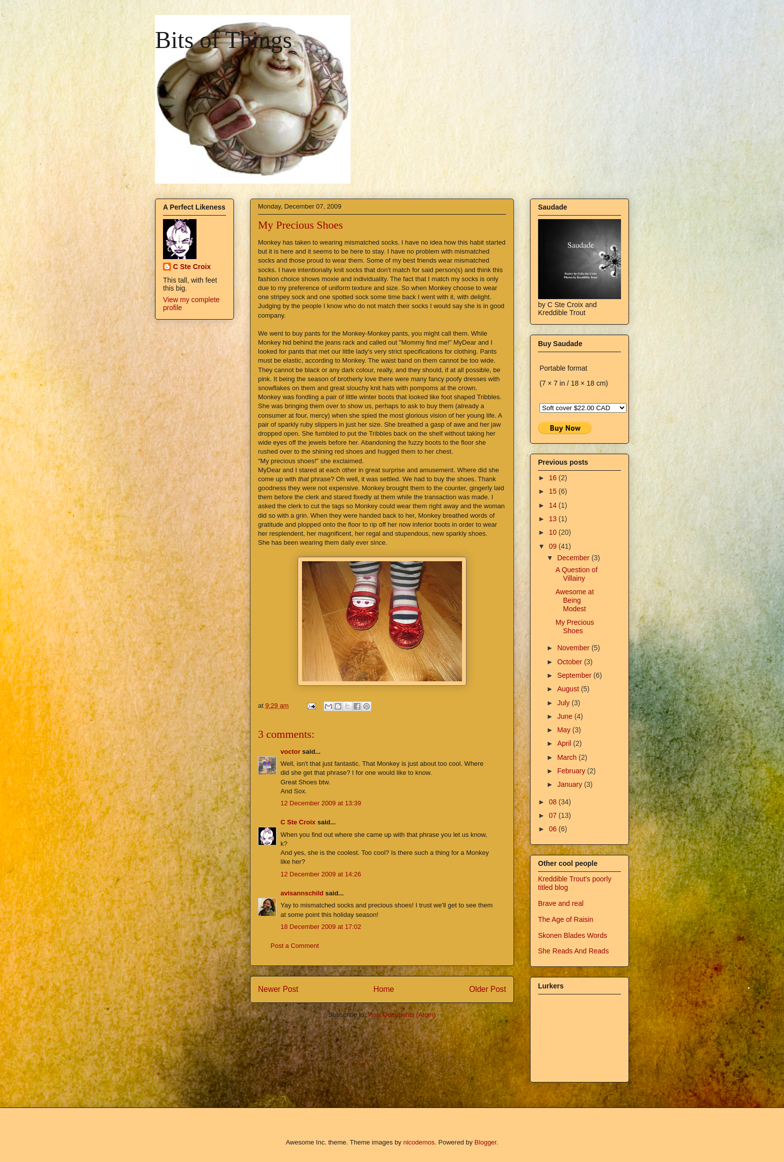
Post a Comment (294, 945)
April (565, 743)
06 (553, 829)
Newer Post (278, 989)
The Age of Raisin (566, 919)
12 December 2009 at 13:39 (320, 803)
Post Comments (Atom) (402, 1014)
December (574, 558)
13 (553, 519)
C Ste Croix (298, 822)
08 (553, 802)
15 (553, 491)
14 (553, 505)
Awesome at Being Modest (575, 600)
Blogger (485, 1142)
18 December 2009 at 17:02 (320, 926)
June (565, 716)
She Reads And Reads (573, 951)
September (575, 675)
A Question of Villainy (577, 574)
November (574, 648)
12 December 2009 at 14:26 (320, 874)
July (564, 703)
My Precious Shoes (575, 626)
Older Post (487, 989)
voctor (290, 751)
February (572, 771)
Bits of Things (223, 40)
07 (553, 815)
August (568, 689)
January (570, 784)
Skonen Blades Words (572, 935)
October (570, 662)
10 (553, 532)
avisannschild (302, 893)
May (564, 730)
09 (553, 546)
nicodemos (418, 1142)
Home (384, 989)
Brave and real (561, 903)
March (567, 757)
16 (553, 478)
